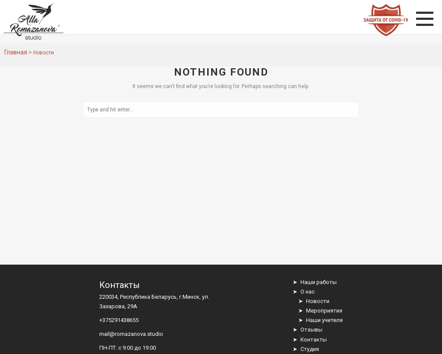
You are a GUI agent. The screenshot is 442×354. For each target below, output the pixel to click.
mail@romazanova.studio (131, 334)
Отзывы (311, 329)
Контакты (313, 339)
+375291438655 (119, 320)
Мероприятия (324, 310)
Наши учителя (324, 320)
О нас (307, 291)
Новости (317, 301)
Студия (309, 349)
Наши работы (318, 282)
